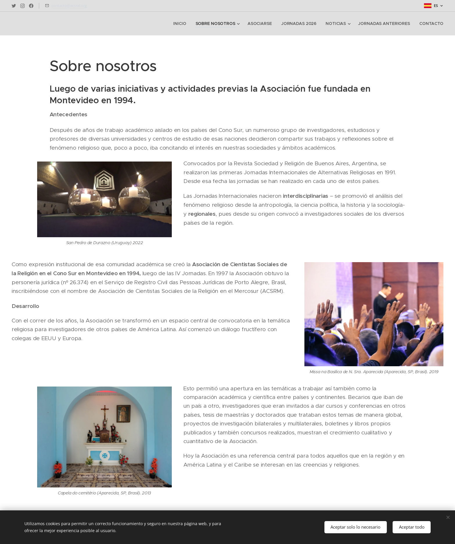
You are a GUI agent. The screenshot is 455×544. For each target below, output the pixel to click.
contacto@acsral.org (69, 5)
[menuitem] (181, 23)
